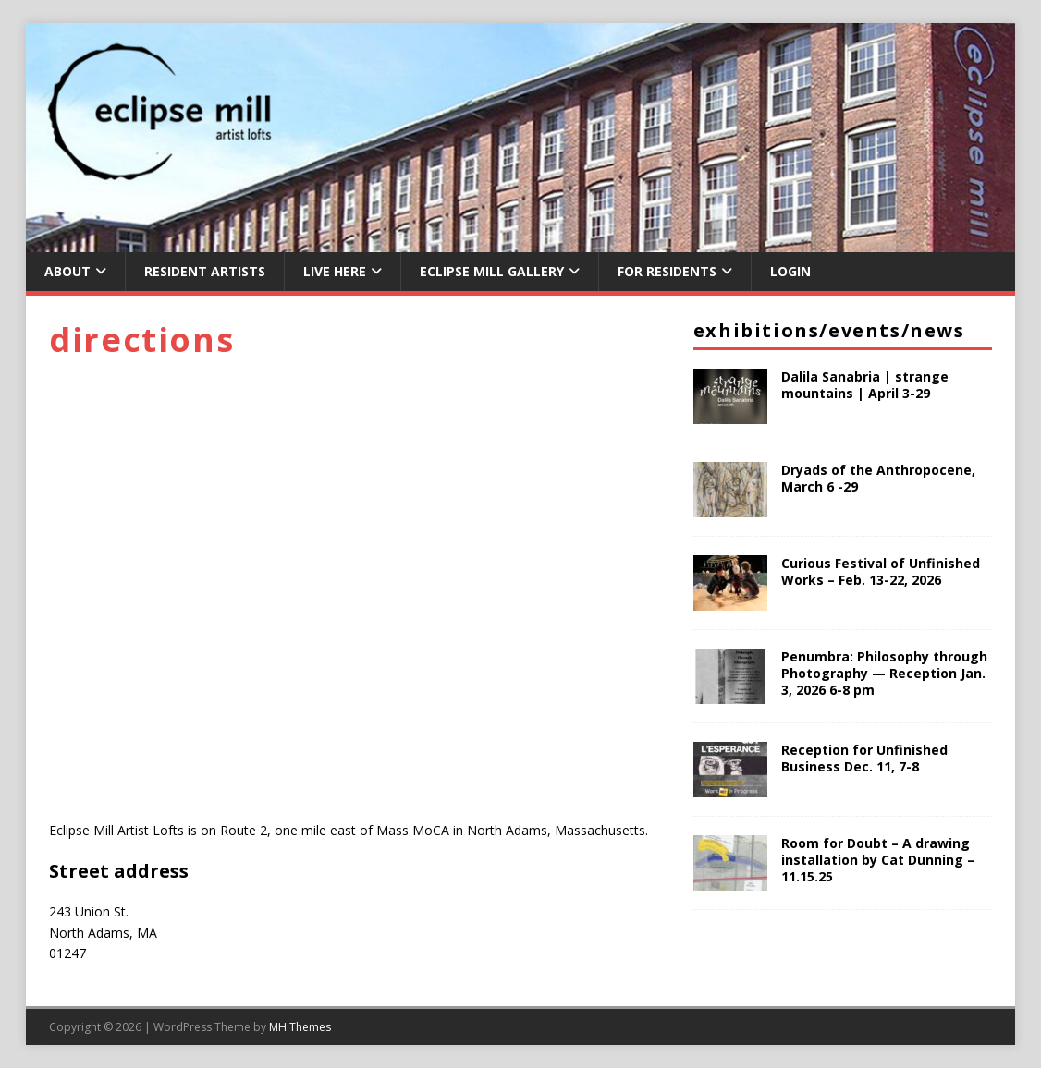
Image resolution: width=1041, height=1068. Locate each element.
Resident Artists (204, 271)
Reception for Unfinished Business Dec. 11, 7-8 (864, 758)
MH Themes (300, 1027)
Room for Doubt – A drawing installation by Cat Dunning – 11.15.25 (877, 859)
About (67, 271)
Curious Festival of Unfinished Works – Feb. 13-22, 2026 (880, 571)
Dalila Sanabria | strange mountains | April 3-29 (865, 385)
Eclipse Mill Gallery (492, 271)
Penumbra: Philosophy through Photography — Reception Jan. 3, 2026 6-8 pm (884, 673)
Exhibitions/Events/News (829, 330)
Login (790, 271)
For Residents (667, 271)
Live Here (334, 271)
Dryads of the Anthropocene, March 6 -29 (878, 478)
